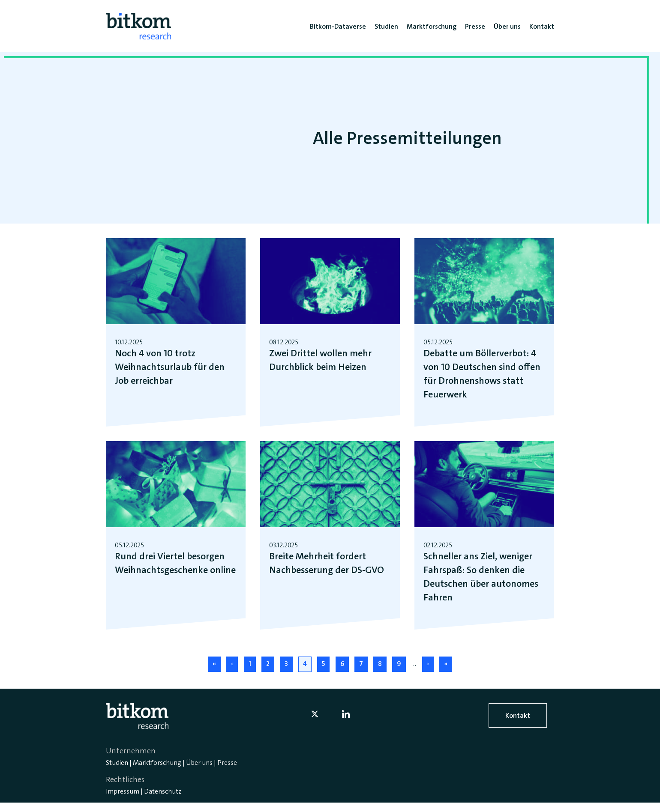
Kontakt (517, 715)
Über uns (199, 762)
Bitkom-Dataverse (338, 26)
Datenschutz (162, 791)
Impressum (122, 791)
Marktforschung (157, 762)
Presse (227, 762)
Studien (117, 762)
